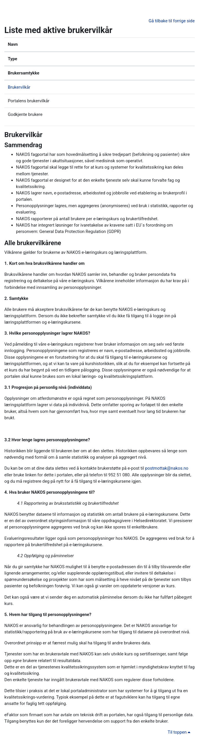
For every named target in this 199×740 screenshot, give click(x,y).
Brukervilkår (19, 87)
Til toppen (180, 732)
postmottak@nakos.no (166, 468)
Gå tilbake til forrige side (172, 20)
